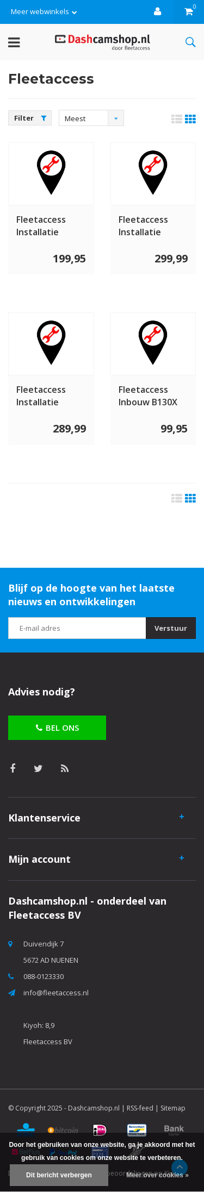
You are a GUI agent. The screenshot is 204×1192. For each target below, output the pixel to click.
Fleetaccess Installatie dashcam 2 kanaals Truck (45, 396)
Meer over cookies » (157, 1175)
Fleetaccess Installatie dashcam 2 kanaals (143, 226)
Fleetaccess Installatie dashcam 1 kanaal (41, 226)
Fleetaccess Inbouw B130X (148, 396)
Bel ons (57, 727)
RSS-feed (140, 1108)
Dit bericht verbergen (59, 1175)
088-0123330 (43, 976)
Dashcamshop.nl (94, 1108)
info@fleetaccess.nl (56, 992)
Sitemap (173, 1108)
